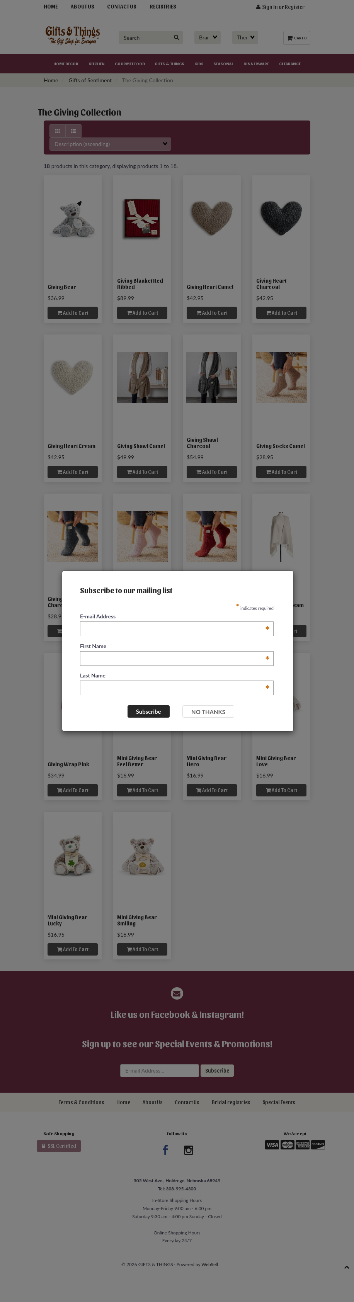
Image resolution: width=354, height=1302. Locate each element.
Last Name (175, 675)
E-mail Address (175, 616)
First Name (175, 646)
